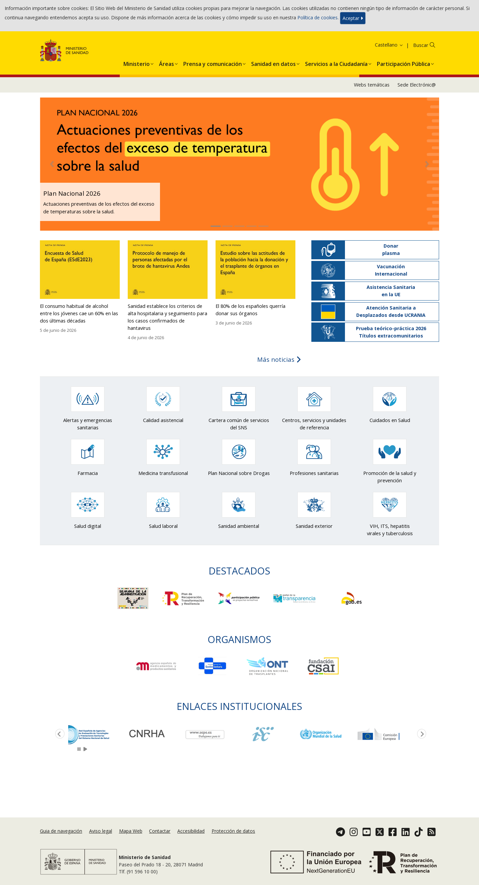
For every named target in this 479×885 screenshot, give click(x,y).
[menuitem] (136, 62)
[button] (136, 62)
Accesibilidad (191, 831)
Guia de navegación (61, 831)
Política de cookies (317, 17)
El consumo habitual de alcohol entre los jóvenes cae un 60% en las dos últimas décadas (79, 313)
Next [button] (420, 734)
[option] (97, 734)
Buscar (420, 45)
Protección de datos (233, 831)
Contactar (159, 831)
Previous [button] (58, 734)
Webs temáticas (372, 85)
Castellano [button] (389, 45)
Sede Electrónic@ (417, 85)
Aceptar (353, 18)
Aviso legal (100, 831)
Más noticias (279, 359)
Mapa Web (130, 831)
